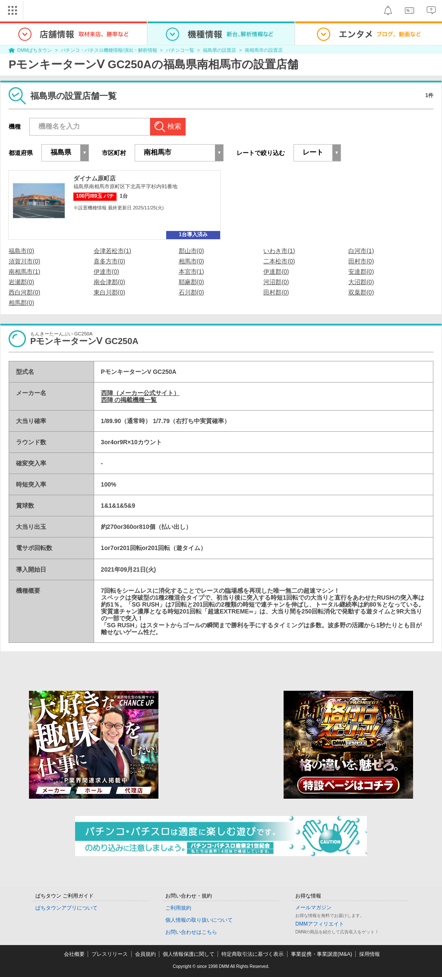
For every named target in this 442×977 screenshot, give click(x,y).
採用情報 (369, 954)
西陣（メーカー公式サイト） (140, 392)
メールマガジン (313, 907)
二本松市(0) (279, 261)
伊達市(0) (106, 272)
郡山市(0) (191, 251)
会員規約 (145, 954)
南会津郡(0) (109, 282)
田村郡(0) (276, 292)
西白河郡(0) (24, 292)
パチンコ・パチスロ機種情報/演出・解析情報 (109, 50)
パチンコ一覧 (180, 50)
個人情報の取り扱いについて (199, 920)
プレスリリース (110, 954)
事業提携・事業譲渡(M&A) (321, 954)
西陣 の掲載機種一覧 (129, 399)
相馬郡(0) (21, 303)
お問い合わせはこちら (191, 932)
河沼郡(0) (276, 282)
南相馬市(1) (24, 272)
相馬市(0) (191, 261)
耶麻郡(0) (191, 282)
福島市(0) (21, 251)
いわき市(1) (279, 251)
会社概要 (74, 954)
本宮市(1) (191, 272)
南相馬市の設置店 (264, 50)
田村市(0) (361, 261)
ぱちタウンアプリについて (66, 908)
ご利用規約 (178, 908)
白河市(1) (361, 251)
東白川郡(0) (109, 292)
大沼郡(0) (361, 282)
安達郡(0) (361, 272)
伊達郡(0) (276, 272)
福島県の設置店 (219, 50)
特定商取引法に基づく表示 (252, 954)
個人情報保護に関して (189, 954)
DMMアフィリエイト (319, 924)
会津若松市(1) (112, 251)
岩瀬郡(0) (21, 282)
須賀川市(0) (24, 261)
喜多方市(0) (109, 261)
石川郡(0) (191, 292)
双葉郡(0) (361, 292)
